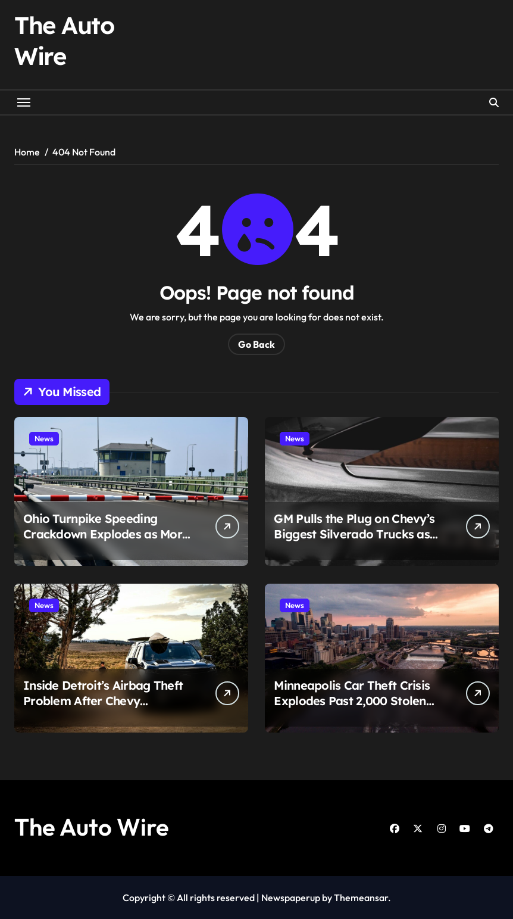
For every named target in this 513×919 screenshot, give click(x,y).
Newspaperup (290, 898)
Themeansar (361, 898)
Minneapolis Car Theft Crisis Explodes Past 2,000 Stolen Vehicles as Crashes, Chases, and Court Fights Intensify (353, 708)
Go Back (256, 344)
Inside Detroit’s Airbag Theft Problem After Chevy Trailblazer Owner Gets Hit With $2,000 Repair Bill (103, 708)
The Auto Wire (91, 827)
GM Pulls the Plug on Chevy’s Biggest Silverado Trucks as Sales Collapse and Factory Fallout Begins (354, 541)
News (44, 438)
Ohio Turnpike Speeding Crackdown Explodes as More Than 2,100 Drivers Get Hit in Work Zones (106, 541)
